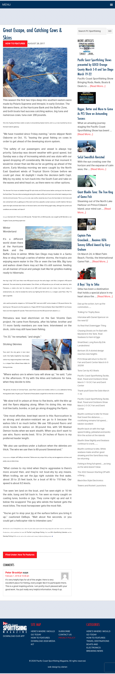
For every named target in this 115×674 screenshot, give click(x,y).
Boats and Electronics (93, 646)
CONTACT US (65, 634)
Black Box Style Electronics (90, 480)
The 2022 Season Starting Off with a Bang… (94, 474)
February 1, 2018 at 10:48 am (17, 576)
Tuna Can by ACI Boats (88, 370)
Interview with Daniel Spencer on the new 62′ (93, 319)
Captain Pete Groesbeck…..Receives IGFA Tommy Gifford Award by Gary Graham (94, 242)
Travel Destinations (97, 641)
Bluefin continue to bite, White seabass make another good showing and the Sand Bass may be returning (93, 454)
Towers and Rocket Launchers (92, 485)
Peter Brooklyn (13, 572)
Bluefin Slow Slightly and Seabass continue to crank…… (93, 442)
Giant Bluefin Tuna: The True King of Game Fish (95, 194)
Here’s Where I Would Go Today (43, 633)
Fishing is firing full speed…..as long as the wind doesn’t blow (94, 466)
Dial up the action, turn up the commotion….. (91, 306)
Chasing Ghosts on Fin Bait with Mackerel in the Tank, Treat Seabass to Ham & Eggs (92, 334)
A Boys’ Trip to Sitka (88, 284)
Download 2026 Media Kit (43, 643)
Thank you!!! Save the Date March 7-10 (93, 393)
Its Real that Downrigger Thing (92, 326)
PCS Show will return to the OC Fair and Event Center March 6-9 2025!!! (93, 362)
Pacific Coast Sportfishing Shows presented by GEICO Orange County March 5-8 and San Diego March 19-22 (95, 66)
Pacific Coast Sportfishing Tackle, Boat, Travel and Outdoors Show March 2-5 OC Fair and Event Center (93, 404)
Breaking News (94, 651)
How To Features (15, 43)
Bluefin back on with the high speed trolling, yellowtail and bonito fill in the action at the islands (94, 432)
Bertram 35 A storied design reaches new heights (91, 352)
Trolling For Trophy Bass (89, 312)
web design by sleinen (57, 667)
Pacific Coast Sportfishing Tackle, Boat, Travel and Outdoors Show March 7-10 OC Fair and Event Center (93, 381)
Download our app (14, 636)
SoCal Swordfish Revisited (91, 157)
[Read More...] (97, 86)
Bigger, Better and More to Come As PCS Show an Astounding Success (95, 113)
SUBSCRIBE (64, 631)
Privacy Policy (67, 638)
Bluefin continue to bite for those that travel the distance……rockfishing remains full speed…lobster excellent (93, 419)
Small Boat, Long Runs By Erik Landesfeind (91, 344)
